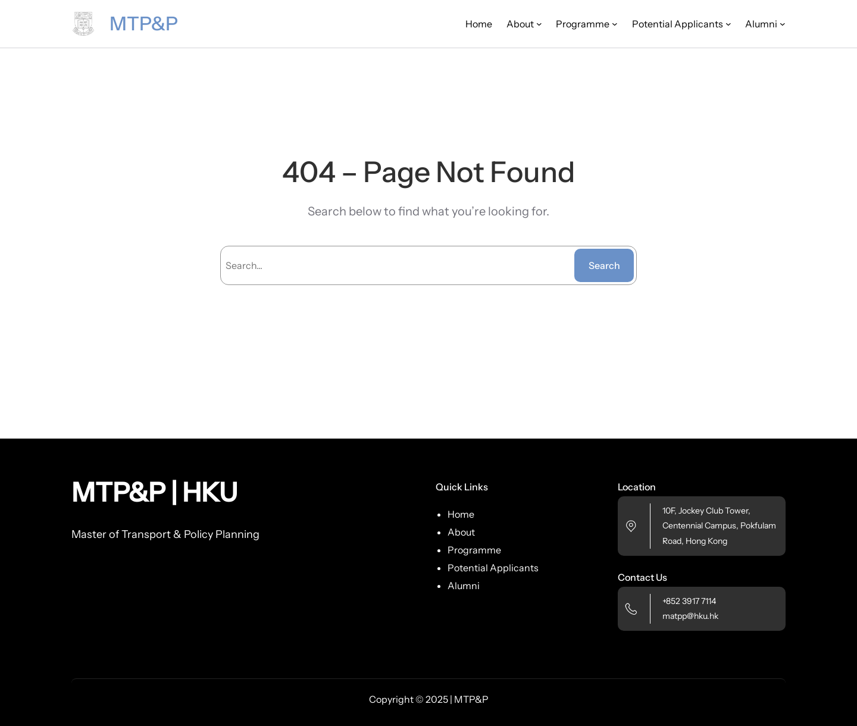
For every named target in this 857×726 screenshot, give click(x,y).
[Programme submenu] (615, 24)
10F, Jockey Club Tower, (706, 510)
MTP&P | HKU (154, 492)
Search (604, 265)
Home (478, 24)
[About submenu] (539, 24)
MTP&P (144, 23)
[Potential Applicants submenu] (728, 24)
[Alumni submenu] (783, 24)
